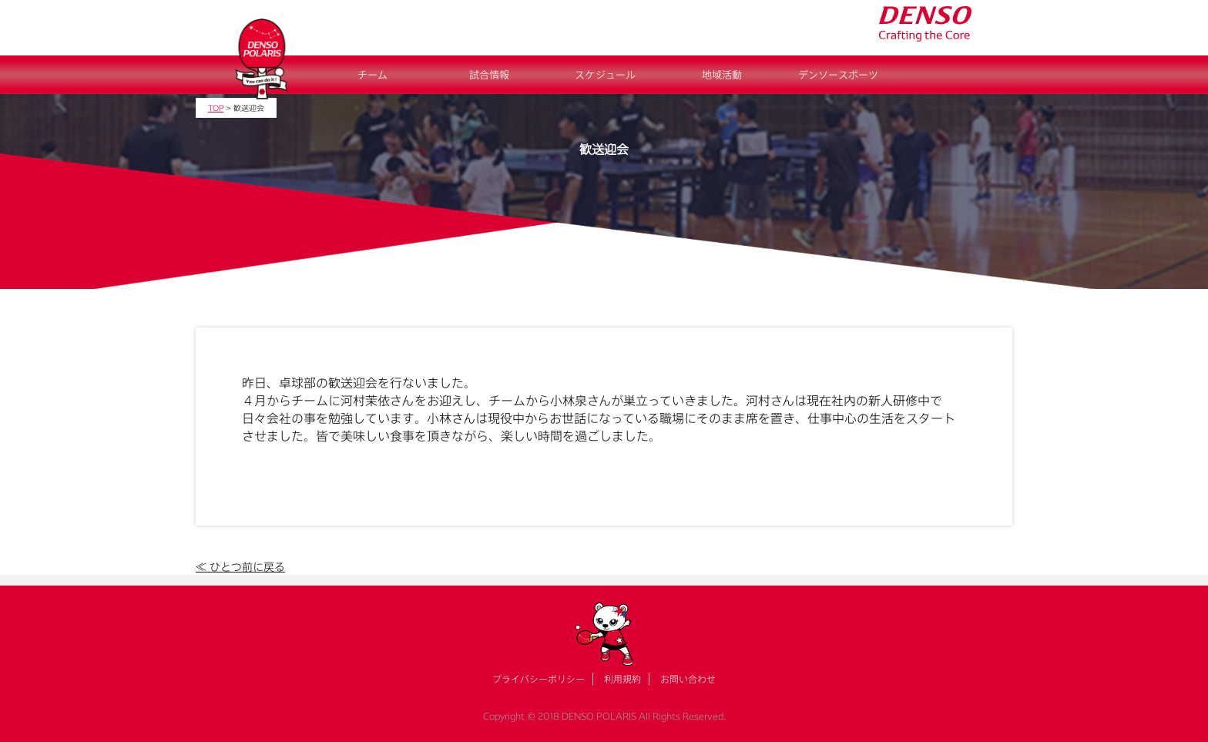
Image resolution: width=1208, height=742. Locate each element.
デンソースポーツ (838, 75)
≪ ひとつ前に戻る (240, 566)
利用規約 (622, 679)
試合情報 (489, 75)
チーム (372, 75)
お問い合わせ (688, 679)
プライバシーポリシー (538, 679)
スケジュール (605, 75)
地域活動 (722, 75)
